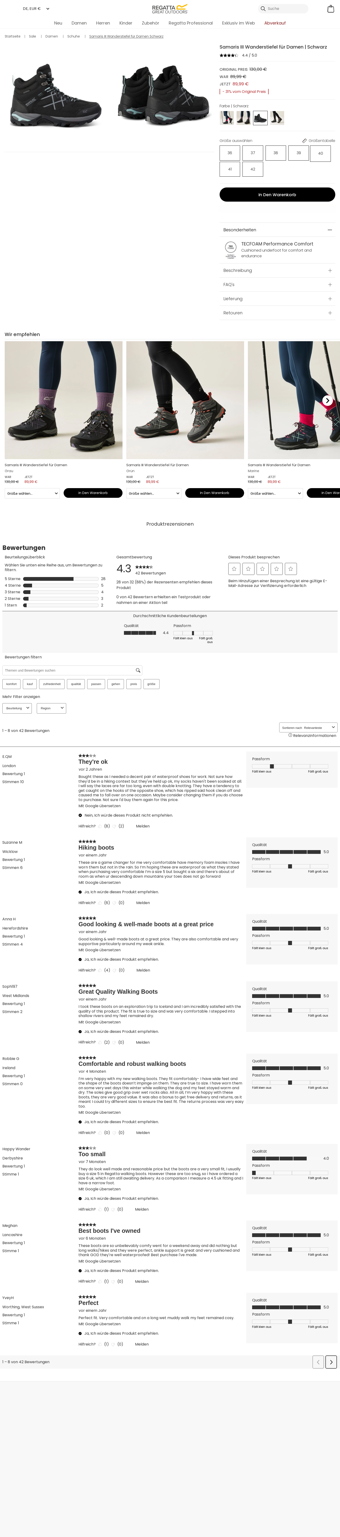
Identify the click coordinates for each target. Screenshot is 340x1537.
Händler (182, 1372)
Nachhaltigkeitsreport (136, 1438)
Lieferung (233, 280)
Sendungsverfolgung (30, 1428)
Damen (79, 23)
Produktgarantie (185, 1428)
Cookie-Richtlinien (312, 1505)
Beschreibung (237, 251)
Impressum (173, 1505)
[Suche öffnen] (283, 8)
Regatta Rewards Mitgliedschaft (186, 1410)
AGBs (201, 1505)
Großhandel (128, 1422)
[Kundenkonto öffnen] (319, 8)
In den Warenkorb (277, 176)
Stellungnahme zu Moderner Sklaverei (134, 1448)
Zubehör (150, 23)
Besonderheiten (239, 211)
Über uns (125, 1407)
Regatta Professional (191, 23)
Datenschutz (304, 1441)
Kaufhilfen (179, 1451)
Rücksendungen (26, 1420)
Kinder (125, 23)
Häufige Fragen (78, 1415)
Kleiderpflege (182, 1458)
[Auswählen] (227, 151)
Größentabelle (183, 1436)
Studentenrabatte (187, 1421)
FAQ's (228, 266)
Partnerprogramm (133, 1430)
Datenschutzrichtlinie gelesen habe (250, 1505)
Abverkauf (275, 23)
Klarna (176, 1443)
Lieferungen (22, 1413)
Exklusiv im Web (238, 23)
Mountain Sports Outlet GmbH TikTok (73, 1484)
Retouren (232, 294)
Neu (58, 23)
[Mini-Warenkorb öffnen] (331, 8)
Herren (103, 23)
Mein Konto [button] (93, 1372)
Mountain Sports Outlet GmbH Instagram (82, 1484)
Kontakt (267, 1372)
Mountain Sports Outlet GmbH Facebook (63, 1484)
